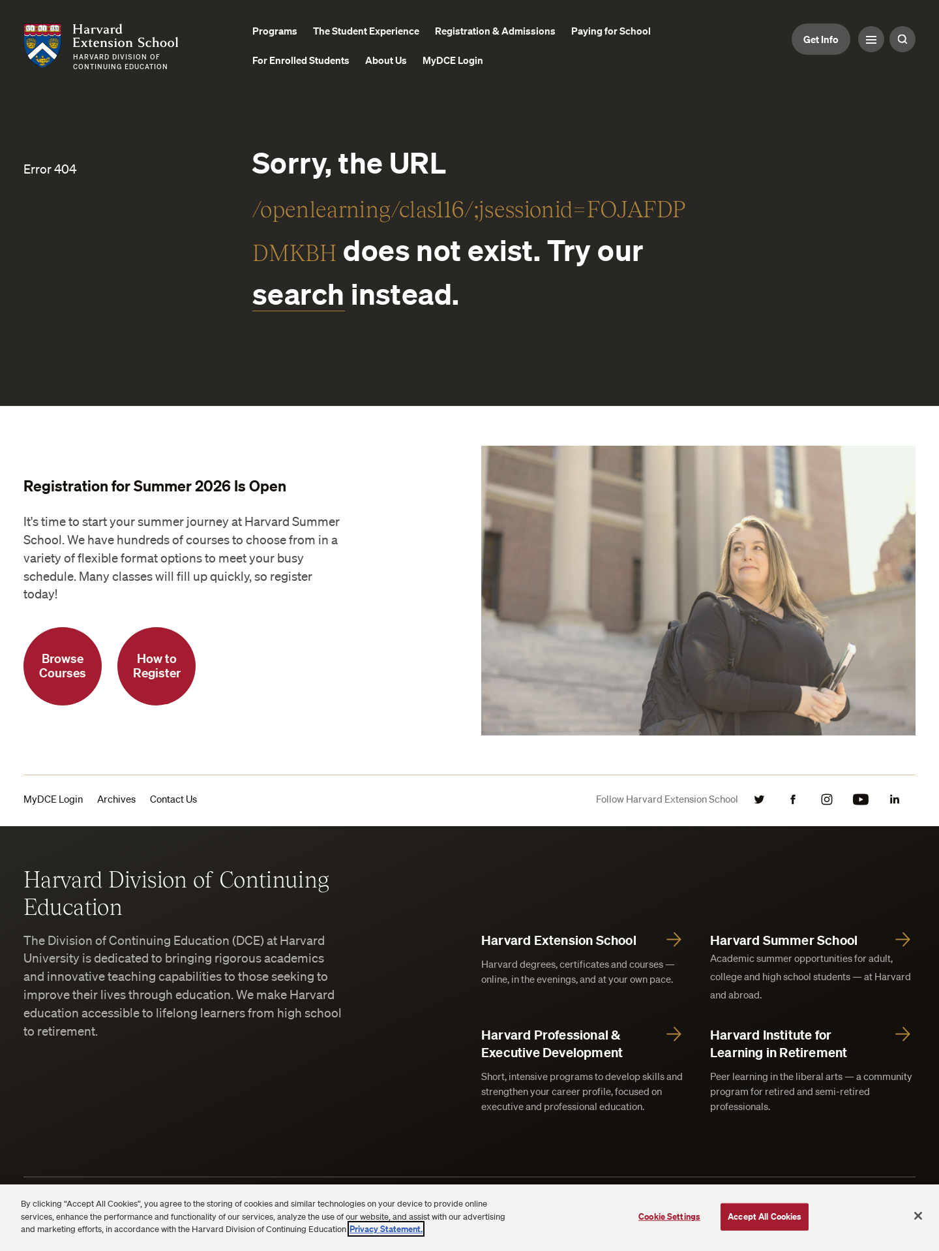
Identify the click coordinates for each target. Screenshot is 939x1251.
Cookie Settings (669, 1216)
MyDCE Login (53, 798)
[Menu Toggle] (871, 39)
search (298, 293)
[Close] (918, 1215)
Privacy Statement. (386, 1229)
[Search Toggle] (902, 39)
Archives (116, 798)
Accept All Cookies (764, 1216)
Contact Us (173, 798)
